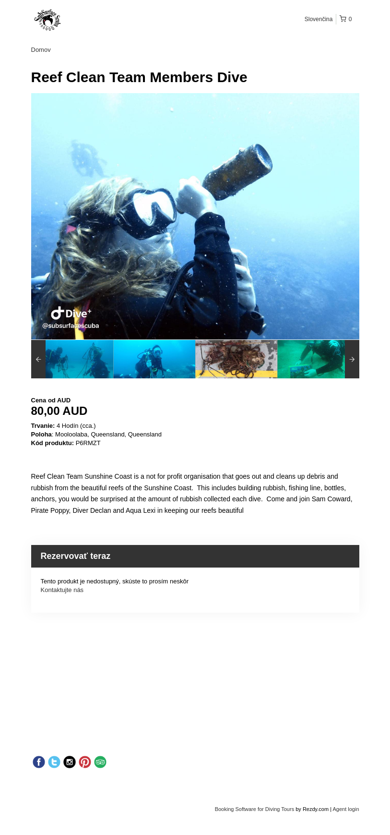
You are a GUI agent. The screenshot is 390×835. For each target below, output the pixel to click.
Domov (41, 49)
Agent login (345, 809)
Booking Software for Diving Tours (255, 809)
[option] (72, 359)
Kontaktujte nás (62, 589)
